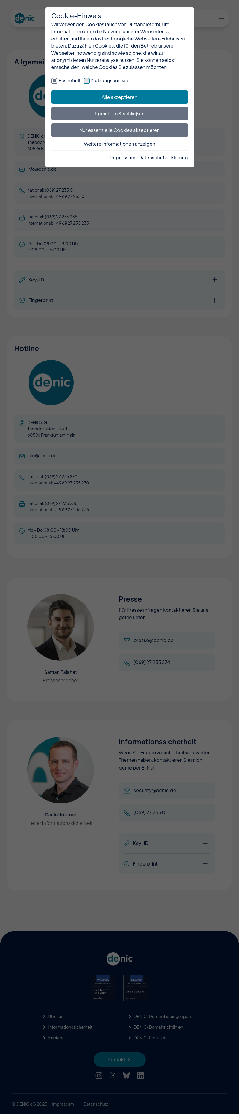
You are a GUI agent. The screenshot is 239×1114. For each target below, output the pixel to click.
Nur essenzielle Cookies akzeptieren (119, 130)
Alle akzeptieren (119, 97)
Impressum (122, 157)
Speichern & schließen (120, 113)
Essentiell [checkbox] (69, 80)
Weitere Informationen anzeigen (119, 144)
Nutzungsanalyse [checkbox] (110, 80)
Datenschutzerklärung (163, 157)
